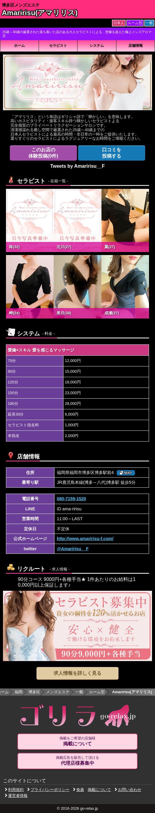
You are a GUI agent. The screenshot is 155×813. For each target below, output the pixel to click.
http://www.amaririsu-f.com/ (85, 538)
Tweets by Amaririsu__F (77, 166)
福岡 (18, 692)
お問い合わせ (128, 789)
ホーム (19, 45)
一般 (79, 692)
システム (96, 45)
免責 (78, 789)
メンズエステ (57, 692)
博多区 (34, 692)
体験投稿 (43, 152)
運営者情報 (16, 795)
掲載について (99, 789)
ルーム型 (97, 692)
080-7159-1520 (71, 498)
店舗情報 (135, 45)
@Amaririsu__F (73, 548)
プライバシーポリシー (48, 789)
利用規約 (14, 789)
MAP (126, 473)
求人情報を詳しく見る (77, 673)
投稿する (111, 152)
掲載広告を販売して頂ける (77, 761)
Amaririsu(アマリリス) (40, 13)
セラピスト (58, 45)
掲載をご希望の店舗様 (77, 741)
